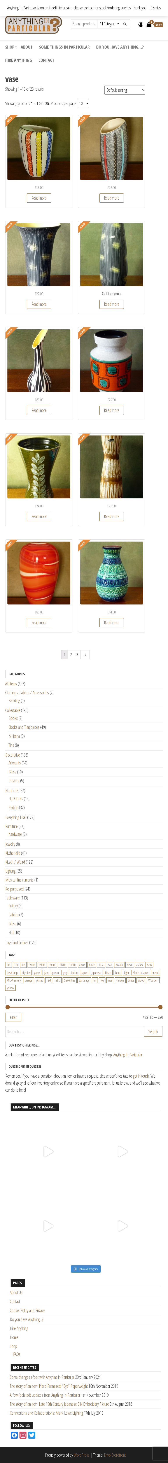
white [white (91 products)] (131, 980)
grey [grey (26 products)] (65, 972)
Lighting (10, 871)
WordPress (81, 1455)
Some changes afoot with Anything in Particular (42, 1377)
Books (13, 718)
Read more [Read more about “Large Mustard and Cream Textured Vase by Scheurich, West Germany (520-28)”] (111, 516)
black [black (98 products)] (91, 965)
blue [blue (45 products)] (101, 965)
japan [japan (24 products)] (85, 972)
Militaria (14, 736)
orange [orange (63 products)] (28, 980)
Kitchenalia (12, 853)
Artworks (15, 763)
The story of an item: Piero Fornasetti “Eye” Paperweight (49, 1386)
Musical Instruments (19, 880)
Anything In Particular (127, 1055)
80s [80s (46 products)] (23, 965)
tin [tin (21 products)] (94, 980)
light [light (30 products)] (126, 972)
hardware (15, 834)
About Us (16, 1292)
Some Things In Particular (64, 47)
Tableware (12, 898)
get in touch (141, 1076)
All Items (11, 684)
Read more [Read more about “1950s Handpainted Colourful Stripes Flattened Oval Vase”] (39, 198)
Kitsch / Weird (15, 862)
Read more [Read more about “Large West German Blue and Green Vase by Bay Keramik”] (111, 622)
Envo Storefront (115, 1455)
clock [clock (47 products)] (129, 965)
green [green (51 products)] (55, 972)
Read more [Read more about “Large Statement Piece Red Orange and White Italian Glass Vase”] (39, 622)
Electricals (12, 791)
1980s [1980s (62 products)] (72, 965)
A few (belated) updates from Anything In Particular (45, 1395)
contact (88, 8)
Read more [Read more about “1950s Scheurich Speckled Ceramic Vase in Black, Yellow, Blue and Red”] (111, 198)
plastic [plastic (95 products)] (39, 980)
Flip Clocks (16, 798)
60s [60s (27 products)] (8, 965)
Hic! (11, 933)
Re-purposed (14, 889)
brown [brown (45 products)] (119, 965)
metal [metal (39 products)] (155, 972)
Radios (13, 807)
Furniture (11, 826)
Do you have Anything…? (120, 47)
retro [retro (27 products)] (57, 980)
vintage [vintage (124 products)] (120, 980)
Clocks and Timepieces (24, 727)
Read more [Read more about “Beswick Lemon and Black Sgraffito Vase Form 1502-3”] (39, 304)
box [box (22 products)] (110, 965)
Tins (11, 745)
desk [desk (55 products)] (149, 965)
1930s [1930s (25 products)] (32, 965)
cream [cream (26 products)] (139, 965)
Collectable (12, 710)
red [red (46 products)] (49, 980)
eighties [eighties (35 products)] (26, 972)
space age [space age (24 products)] (84, 980)
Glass (12, 772)
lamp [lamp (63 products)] (117, 972)
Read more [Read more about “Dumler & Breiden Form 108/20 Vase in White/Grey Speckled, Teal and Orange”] (111, 410)
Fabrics (13, 915)
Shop (9, 47)
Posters (14, 781)
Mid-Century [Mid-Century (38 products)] (14, 980)
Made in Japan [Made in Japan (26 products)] (141, 972)
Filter (13, 1017)
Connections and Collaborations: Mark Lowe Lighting (46, 1413)
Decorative (12, 755)
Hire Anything (18, 60)
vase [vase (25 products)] (110, 980)
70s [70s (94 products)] (16, 965)
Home (14, 1337)
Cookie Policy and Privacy (27, 1310)
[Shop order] (124, 90)
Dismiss (155, 8)
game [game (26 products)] (37, 972)
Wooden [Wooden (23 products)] (153, 980)
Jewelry (10, 844)
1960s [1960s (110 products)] (52, 965)
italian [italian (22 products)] (74, 972)
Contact (46, 60)
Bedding (14, 700)
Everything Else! (15, 817)
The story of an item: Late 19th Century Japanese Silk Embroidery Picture (59, 1404)
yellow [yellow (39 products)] (10, 988)
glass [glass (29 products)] (46, 972)
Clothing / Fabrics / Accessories (27, 692)
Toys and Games (16, 942)
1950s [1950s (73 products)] (42, 965)
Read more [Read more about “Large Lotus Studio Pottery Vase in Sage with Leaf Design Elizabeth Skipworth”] (39, 516)
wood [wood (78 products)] (141, 980)
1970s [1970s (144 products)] (62, 965)
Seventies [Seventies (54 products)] (69, 980)
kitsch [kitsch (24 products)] (108, 972)
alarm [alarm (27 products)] (82, 965)
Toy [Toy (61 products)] (102, 980)
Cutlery (13, 906)
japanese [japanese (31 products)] (96, 972)
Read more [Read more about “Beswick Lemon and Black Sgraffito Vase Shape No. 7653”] (111, 304)
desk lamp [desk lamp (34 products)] (12, 972)
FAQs (16, 1354)
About (27, 47)
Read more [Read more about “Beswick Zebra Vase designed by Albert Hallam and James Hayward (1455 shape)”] (39, 410)
